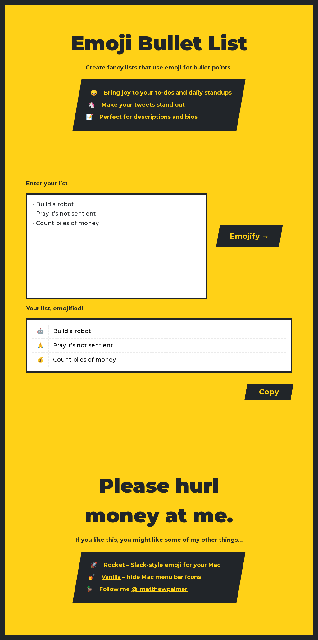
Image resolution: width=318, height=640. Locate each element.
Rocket (114, 565)
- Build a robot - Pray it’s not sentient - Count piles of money (116, 246)
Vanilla (111, 577)
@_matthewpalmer (159, 589)
